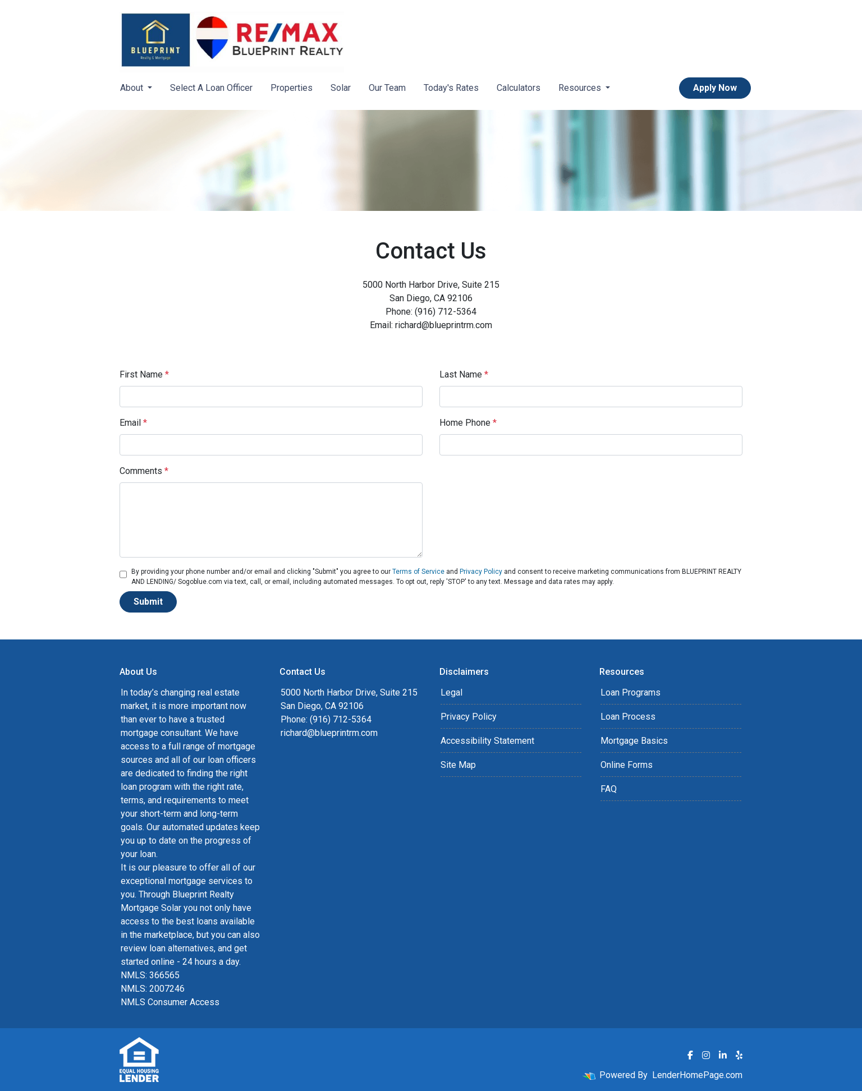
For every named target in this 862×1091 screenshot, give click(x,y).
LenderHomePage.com (697, 1075)
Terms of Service (418, 572)
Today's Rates (451, 87)
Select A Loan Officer (211, 87)
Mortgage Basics (634, 740)
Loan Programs (630, 692)
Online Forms (626, 764)
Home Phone (468, 422)
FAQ (608, 789)
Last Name (463, 374)
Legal (451, 692)
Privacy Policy (481, 572)
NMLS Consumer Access (170, 1002)
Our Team (387, 87)
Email (133, 422)
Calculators (518, 87)
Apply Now (715, 87)
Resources (580, 87)
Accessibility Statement (487, 740)
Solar (341, 87)
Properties (291, 87)
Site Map (458, 764)
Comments (144, 471)
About (132, 87)
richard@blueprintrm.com (329, 733)
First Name (144, 374)
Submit (148, 601)
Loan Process (627, 716)
